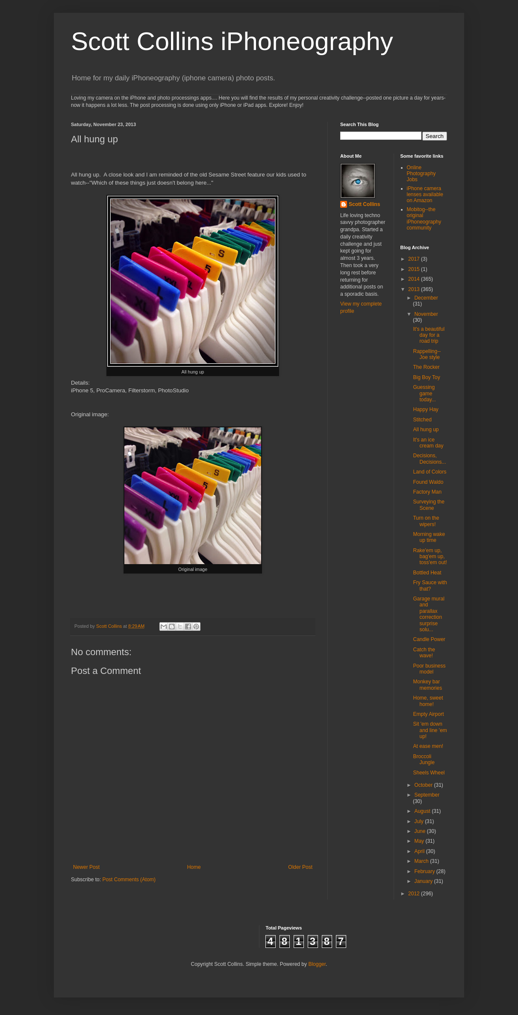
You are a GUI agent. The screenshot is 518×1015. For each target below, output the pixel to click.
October (424, 785)
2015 (414, 269)
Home (194, 867)
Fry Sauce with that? (430, 585)
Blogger (317, 964)
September (426, 795)
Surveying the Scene (428, 505)
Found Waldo (428, 482)
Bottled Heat (427, 573)
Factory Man (427, 492)
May (419, 841)
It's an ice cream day (428, 443)
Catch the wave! (424, 653)
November (426, 314)
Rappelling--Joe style (427, 354)
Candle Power (429, 639)
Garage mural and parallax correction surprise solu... (428, 614)
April (420, 851)
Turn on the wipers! (426, 521)
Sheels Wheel (428, 773)
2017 (414, 259)
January (424, 881)
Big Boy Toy (426, 377)
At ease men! (428, 746)
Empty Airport (428, 714)
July (419, 821)
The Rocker (426, 367)
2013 (414, 289)
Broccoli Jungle (423, 759)
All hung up (426, 429)
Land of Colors (429, 472)
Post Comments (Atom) (129, 880)
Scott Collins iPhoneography (232, 41)
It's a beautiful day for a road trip (428, 335)
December (426, 298)
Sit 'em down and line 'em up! (430, 730)
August (423, 811)
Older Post (300, 867)
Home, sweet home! (428, 701)
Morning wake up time (429, 537)
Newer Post (86, 867)
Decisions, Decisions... (429, 459)
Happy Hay (425, 409)
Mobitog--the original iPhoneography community (424, 218)
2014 (414, 279)
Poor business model (429, 669)
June (420, 831)
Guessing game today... (424, 393)
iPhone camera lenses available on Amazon (425, 194)
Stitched (422, 420)
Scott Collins (109, 626)
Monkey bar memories (427, 685)
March (422, 861)
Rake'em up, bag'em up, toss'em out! (430, 556)
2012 (414, 894)
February (425, 871)
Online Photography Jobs (421, 174)
